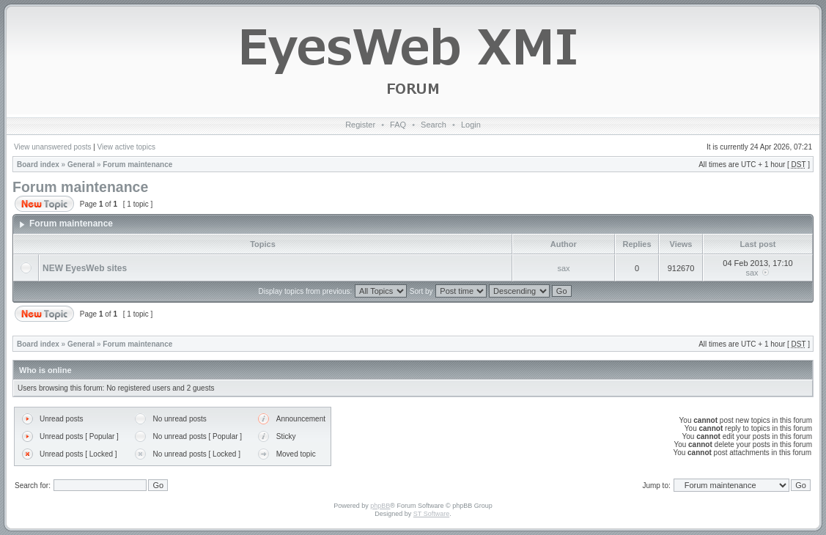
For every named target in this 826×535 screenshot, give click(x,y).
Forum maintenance (137, 164)
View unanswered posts (52, 147)
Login (471, 124)
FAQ (398, 124)
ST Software (431, 513)
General (81, 164)
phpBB (380, 505)
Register (360, 124)
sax (563, 268)
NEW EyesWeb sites (85, 268)
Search (433, 124)
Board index (38, 164)
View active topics (126, 147)
